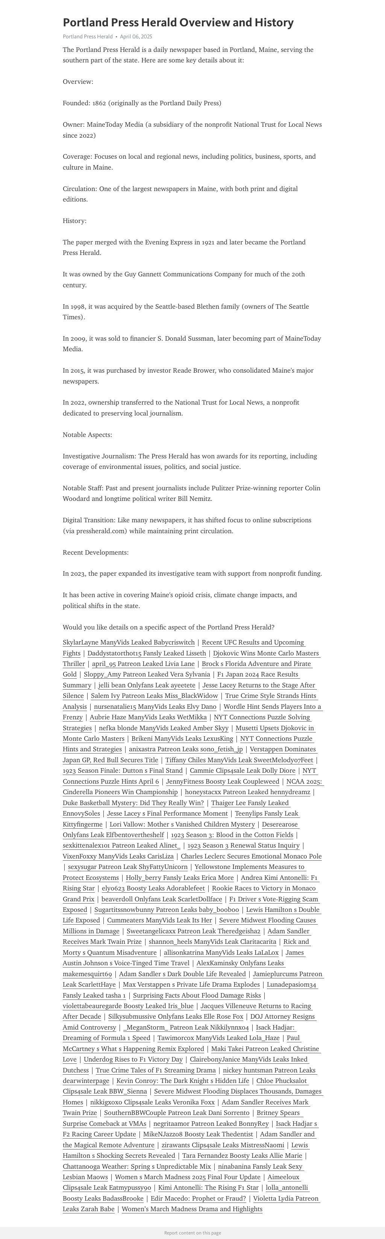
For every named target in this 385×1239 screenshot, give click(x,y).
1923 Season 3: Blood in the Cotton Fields (232, 835)
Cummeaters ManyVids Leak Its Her (159, 920)
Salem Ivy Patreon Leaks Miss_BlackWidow (154, 696)
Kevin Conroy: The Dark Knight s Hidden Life (183, 1081)
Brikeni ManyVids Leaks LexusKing (182, 738)
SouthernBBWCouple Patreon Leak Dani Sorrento (177, 1113)
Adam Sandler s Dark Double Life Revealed (182, 974)
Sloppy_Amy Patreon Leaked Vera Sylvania (147, 674)
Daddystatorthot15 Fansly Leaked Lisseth (147, 653)
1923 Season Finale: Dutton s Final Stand (123, 770)
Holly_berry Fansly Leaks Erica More (180, 878)
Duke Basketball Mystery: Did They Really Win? (133, 803)
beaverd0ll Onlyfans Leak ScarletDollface (162, 899)
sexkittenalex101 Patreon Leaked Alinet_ (121, 845)
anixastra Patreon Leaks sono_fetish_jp (186, 749)
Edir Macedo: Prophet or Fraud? (198, 1198)
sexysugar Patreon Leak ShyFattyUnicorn (128, 867)
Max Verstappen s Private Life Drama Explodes (191, 984)
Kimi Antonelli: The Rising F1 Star (208, 1187)
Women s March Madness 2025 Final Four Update (188, 1177)
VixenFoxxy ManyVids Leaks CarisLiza (118, 856)
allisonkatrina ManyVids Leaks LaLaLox (221, 952)
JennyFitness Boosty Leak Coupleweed (222, 781)
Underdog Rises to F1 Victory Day (133, 1059)
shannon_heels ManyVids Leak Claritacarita (212, 941)
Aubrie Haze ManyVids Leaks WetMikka (148, 717)
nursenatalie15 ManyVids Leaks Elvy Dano (155, 706)
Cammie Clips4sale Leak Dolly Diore (243, 770)
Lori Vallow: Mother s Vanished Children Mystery (182, 824)
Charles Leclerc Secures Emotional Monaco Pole (251, 856)
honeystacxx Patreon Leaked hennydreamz (247, 792)
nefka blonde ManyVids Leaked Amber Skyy (164, 728)
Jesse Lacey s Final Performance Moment (167, 813)
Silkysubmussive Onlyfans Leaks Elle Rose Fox (175, 1016)
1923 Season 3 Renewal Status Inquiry (244, 845)
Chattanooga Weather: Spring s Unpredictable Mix (137, 1166)
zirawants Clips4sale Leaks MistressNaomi (223, 1145)
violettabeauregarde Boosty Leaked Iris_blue (128, 1006)
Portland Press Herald (88, 36)
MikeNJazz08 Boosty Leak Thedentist (198, 1134)
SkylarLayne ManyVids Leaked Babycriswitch (129, 642)
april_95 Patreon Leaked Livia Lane (143, 664)
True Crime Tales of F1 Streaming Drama (156, 1070)
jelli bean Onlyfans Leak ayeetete (147, 685)
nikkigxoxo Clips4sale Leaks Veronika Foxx (152, 1102)
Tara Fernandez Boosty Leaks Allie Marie (242, 1155)
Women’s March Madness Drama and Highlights (192, 1209)
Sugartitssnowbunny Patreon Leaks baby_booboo (166, 909)
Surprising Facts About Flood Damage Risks (197, 995)
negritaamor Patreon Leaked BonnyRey (211, 1123)
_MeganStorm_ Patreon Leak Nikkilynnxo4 (186, 1027)
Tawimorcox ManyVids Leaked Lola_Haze (219, 1038)
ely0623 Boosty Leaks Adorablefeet (153, 888)
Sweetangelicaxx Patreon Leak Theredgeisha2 (194, 931)
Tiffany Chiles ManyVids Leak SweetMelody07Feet (239, 760)
